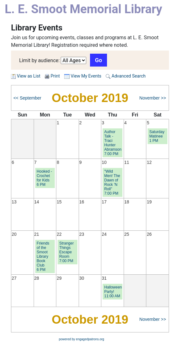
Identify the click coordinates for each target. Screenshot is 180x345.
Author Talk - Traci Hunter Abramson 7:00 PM (112, 143)
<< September (27, 97)
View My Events (82, 75)
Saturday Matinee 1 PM (156, 136)
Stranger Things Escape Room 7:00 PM (66, 252)
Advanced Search (126, 75)
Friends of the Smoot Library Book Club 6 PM (43, 256)
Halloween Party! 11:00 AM (113, 291)
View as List (25, 75)
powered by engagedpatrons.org (81, 339)
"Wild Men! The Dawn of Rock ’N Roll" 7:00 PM (112, 182)
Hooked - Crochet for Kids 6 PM (44, 178)
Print (55, 75)
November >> (152, 97)
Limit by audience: (39, 60)
